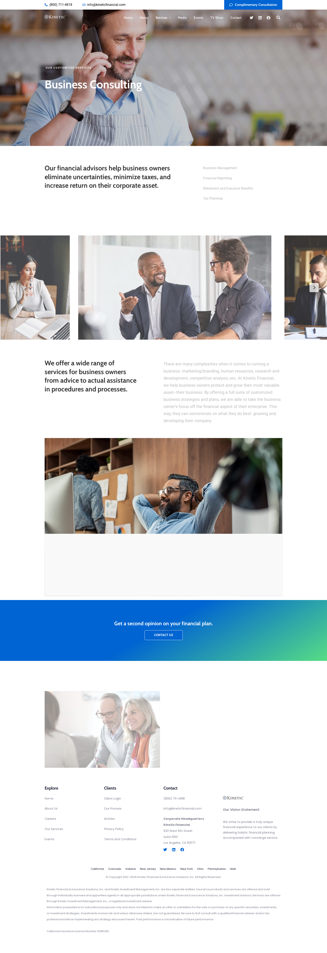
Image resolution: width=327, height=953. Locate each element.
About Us (51, 808)
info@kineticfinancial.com (183, 808)
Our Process (113, 808)
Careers (50, 819)
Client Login (112, 798)
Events (198, 18)
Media (182, 18)
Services (161, 18)
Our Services (54, 829)
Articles (109, 819)
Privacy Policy (114, 829)
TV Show (216, 18)
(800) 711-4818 (174, 798)
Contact (235, 18)
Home (128, 18)
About (144, 18)
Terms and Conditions (120, 839)
